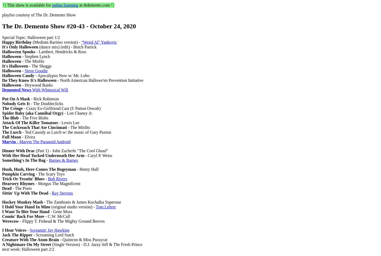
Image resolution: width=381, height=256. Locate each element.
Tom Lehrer (106, 207)
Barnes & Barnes (63, 160)
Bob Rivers (57, 179)
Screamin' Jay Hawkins (50, 230)
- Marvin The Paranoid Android (36, 142)
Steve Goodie (36, 71)
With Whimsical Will (35, 90)
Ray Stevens (62, 193)
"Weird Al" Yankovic (99, 42)
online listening (65, 5)
